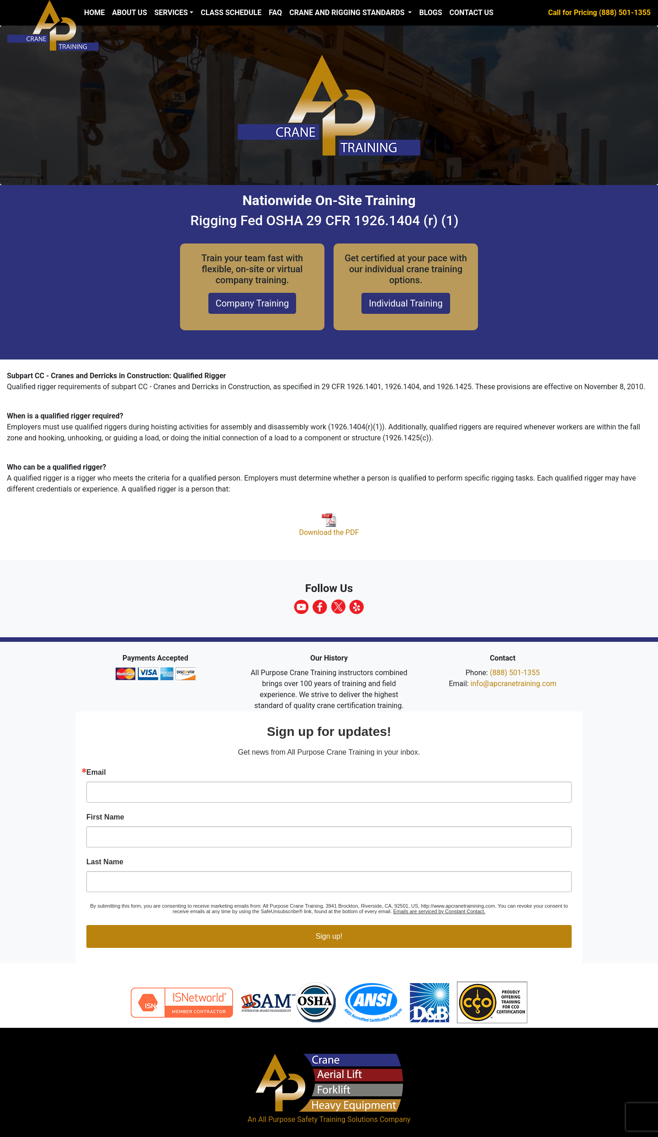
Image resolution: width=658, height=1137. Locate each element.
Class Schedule (231, 12)
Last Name (104, 862)
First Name (105, 817)
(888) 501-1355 (515, 672)
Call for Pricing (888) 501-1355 (599, 12)
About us (129, 12)
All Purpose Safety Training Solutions (318, 1119)
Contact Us (472, 12)
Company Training (252, 303)
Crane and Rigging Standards (347, 12)
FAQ (275, 12)
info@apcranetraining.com (514, 683)
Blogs (430, 12)
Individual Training (405, 303)
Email (96, 772)
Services (171, 12)
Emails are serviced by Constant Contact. (439, 911)
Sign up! (329, 936)
